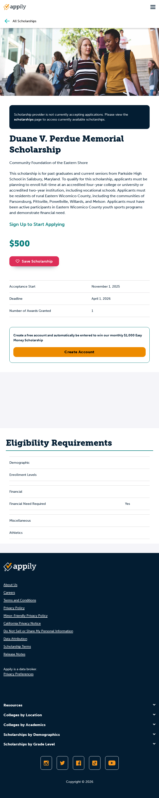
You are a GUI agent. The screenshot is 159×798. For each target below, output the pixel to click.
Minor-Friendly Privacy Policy (26, 616)
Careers (9, 593)
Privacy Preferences (18, 674)
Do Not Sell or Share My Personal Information (38, 631)
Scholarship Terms (17, 646)
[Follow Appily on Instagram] (46, 763)
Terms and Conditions (20, 600)
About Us (10, 585)
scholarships (23, 119)
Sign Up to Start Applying (37, 224)
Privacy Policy (14, 608)
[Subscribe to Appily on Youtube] (112, 763)
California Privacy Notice (22, 623)
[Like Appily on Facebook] (78, 763)
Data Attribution (15, 639)
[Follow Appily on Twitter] (62, 763)
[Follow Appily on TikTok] (94, 763)
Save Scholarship (34, 261)
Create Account (79, 352)
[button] (19, 261)
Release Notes (14, 654)
